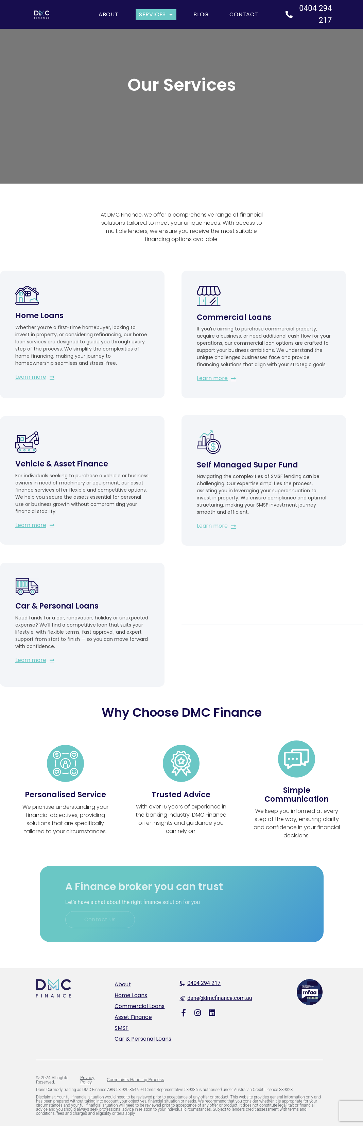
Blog (201, 14)
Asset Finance (133, 1017)
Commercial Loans (140, 1006)
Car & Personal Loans (143, 1039)
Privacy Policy (87, 1080)
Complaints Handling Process (135, 1079)
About (109, 14)
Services (156, 14)
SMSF (121, 1028)
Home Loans (131, 995)
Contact (243, 14)
